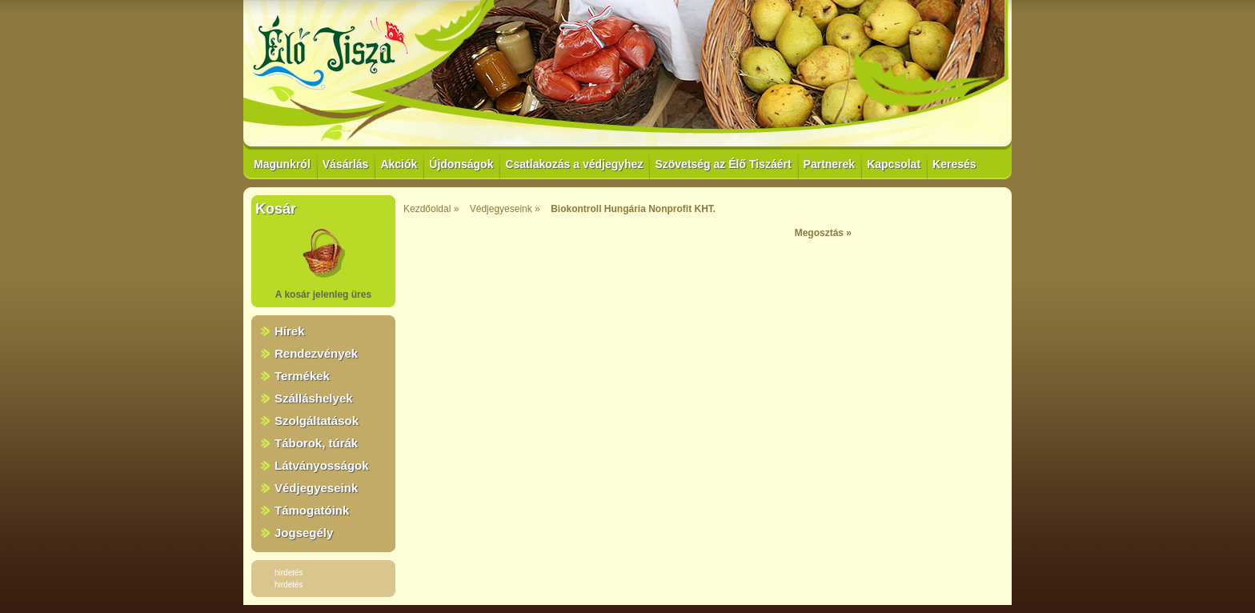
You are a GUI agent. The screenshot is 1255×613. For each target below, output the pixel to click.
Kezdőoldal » (431, 208)
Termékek (302, 376)
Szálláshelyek (314, 398)
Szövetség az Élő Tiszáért (723, 164)
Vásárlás (346, 164)
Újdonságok (461, 164)
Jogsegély (304, 532)
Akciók (398, 164)
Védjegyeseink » (505, 208)
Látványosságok (322, 465)
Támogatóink (312, 510)
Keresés (954, 164)
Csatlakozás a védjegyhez (574, 164)
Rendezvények (316, 353)
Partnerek (830, 164)
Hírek (290, 331)
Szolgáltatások (317, 420)
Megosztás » (823, 232)
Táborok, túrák (316, 443)
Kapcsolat (893, 164)
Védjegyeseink (316, 488)
